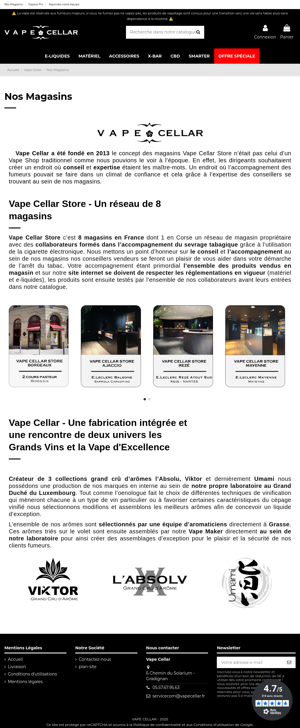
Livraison (17, 666)
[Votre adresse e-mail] (250, 662)
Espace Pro (36, 4)
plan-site (87, 666)
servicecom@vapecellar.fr (178, 696)
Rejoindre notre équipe (64, 4)
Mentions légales (25, 681)
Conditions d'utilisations (32, 674)
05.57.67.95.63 (166, 687)
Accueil (15, 659)
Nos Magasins (13, 4)
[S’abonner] (289, 662)
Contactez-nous (95, 659)
